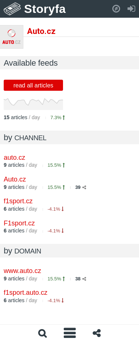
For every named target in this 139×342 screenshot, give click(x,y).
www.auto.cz (22, 270)
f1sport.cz (18, 201)
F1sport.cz (19, 223)
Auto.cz (15, 179)
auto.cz (14, 157)
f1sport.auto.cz (25, 292)
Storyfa (45, 8)
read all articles (33, 85)
